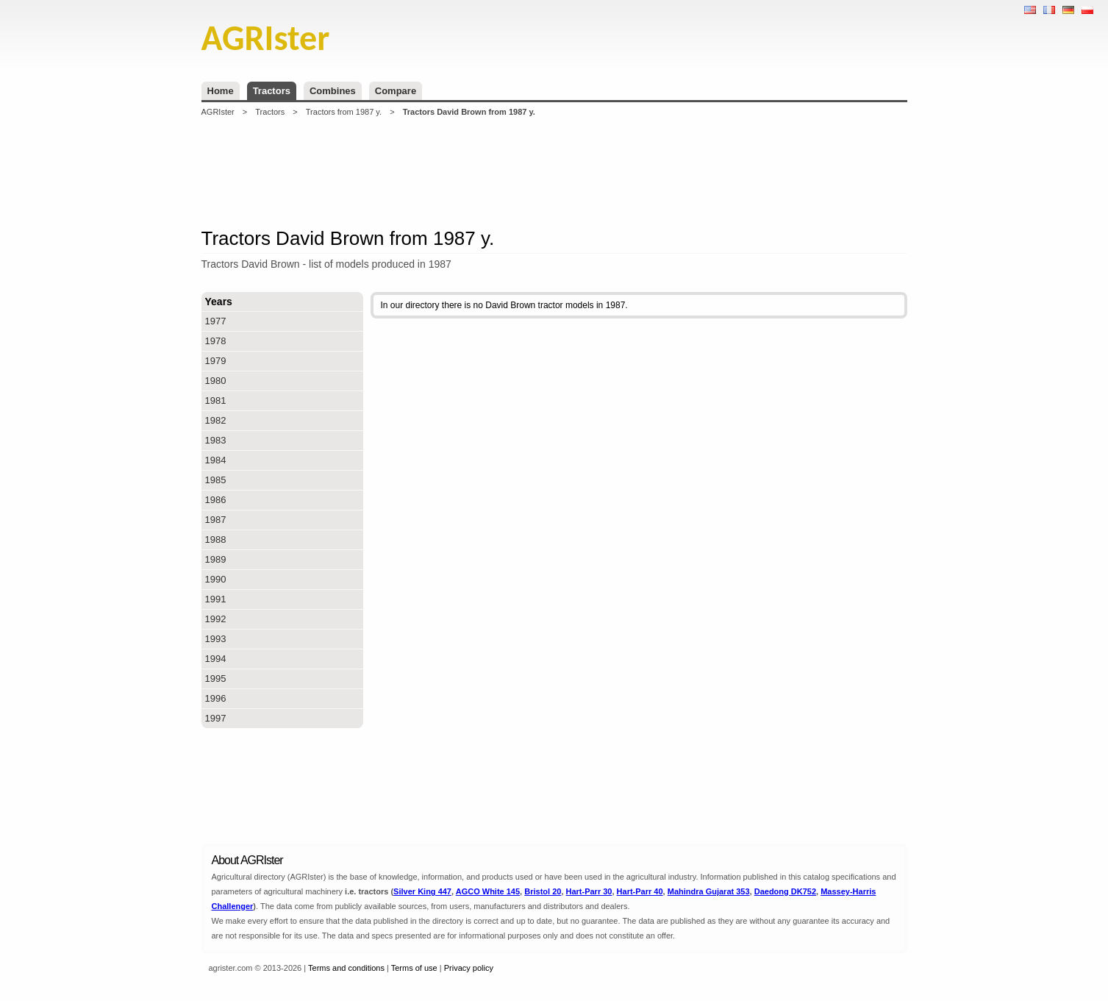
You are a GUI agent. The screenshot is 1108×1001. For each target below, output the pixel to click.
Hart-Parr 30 (589, 891)
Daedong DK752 (785, 891)
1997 (215, 718)
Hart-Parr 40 (640, 891)
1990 (215, 579)
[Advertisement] (554, 172)
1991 (215, 599)
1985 (215, 479)
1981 (215, 400)
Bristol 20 (542, 891)
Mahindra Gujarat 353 (709, 891)
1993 (215, 638)
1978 (215, 340)
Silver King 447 (422, 891)
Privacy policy (468, 967)
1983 (215, 440)
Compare (395, 90)
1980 (215, 380)
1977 (215, 321)
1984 (215, 460)
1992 (215, 618)
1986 (215, 499)
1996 (215, 698)
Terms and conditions (346, 967)
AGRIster (218, 111)
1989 (215, 559)
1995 (215, 678)
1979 (215, 360)
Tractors (271, 90)
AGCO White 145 (488, 891)
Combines (333, 90)
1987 (215, 519)
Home (220, 90)
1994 (215, 658)
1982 (215, 420)
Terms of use (414, 967)
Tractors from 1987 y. (344, 111)
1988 (215, 539)
